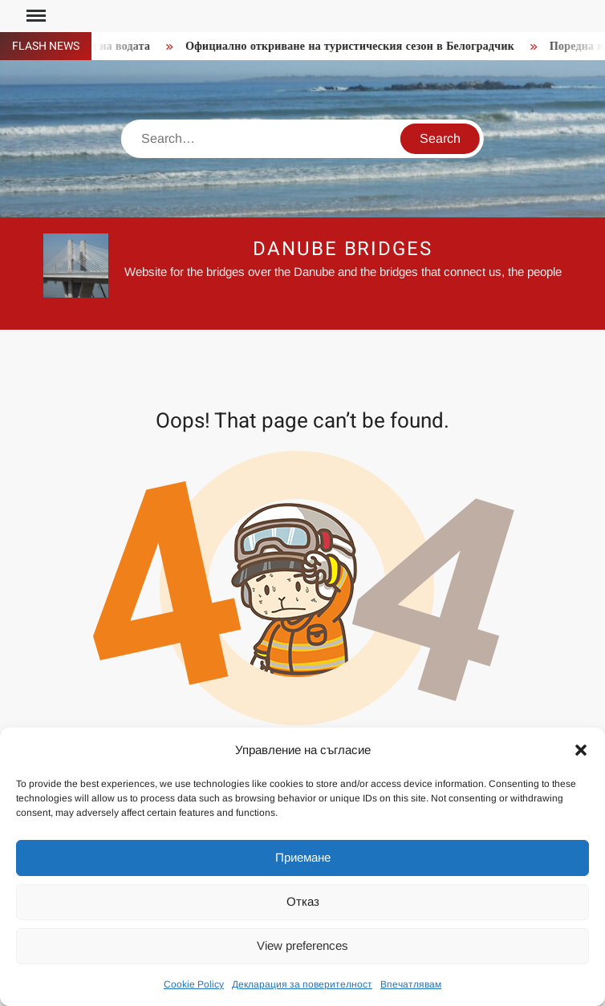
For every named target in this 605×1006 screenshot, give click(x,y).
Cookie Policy (194, 984)
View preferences (302, 945)
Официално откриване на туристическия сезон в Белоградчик (353, 46)
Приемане (303, 857)
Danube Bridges (342, 249)
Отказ (302, 901)
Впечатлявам (410, 984)
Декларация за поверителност (302, 984)
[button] (581, 750)
